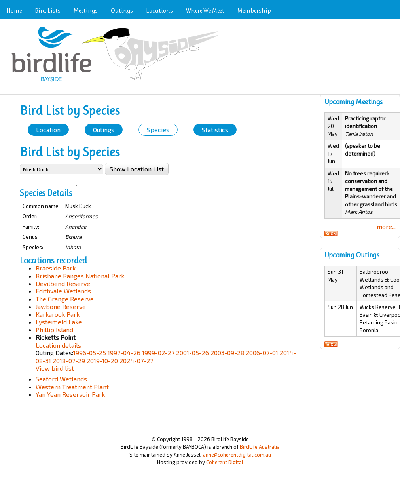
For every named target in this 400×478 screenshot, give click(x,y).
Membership (254, 10)
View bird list (55, 368)
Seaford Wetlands (61, 379)
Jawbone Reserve (61, 306)
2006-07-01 (262, 352)
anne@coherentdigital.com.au (237, 454)
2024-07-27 (136, 360)
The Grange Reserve (65, 299)
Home (14, 10)
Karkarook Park (58, 314)
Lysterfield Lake (59, 322)
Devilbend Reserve (63, 283)
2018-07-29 (69, 360)
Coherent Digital (224, 462)
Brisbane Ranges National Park (80, 276)
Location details (58, 345)
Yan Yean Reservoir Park (70, 394)
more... (386, 226)
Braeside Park (56, 268)
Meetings (86, 10)
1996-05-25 (89, 352)
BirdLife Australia (260, 447)
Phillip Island (54, 329)
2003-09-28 (227, 352)
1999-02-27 (158, 352)
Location (48, 129)
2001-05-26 (192, 352)
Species (158, 129)
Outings (122, 10)
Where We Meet (205, 10)
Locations (159, 10)
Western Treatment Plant (72, 386)
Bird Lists (48, 10)
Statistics (215, 129)
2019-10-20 (102, 360)
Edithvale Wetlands (63, 291)
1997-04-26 (124, 352)
